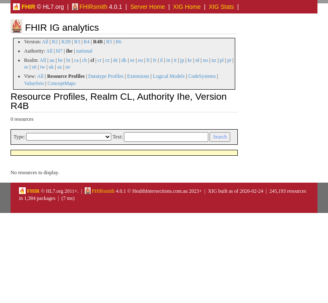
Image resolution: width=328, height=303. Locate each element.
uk (51, 67)
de (115, 60)
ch (84, 60)
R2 (55, 42)
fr (154, 60)
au (52, 60)
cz (107, 60)
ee (132, 60)
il (161, 60)
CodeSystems (202, 76)
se (26, 67)
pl (221, 60)
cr (100, 60)
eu (140, 60)
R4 (86, 42)
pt (229, 60)
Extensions (138, 76)
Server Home (147, 6)
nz (214, 60)
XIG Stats (221, 6)
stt (34, 67)
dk (123, 60)
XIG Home (187, 6)
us (59, 67)
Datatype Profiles (106, 76)
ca (76, 60)
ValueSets (34, 83)
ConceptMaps (62, 83)
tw (42, 67)
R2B (66, 42)
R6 (118, 42)
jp (182, 60)
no (205, 60)
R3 (77, 42)
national (84, 51)
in (168, 60)
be (60, 60)
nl (197, 60)
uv (67, 67)
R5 (109, 42)
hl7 (59, 51)
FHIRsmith (90, 6)
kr (190, 60)
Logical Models (169, 76)
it (175, 60)
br (68, 60)
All (45, 42)
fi (147, 60)
